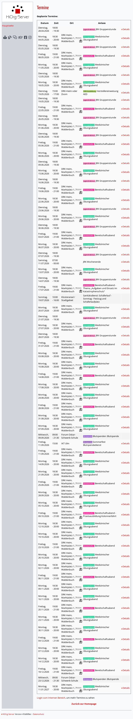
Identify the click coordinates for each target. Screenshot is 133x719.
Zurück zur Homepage (84, 703)
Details (126, 29)
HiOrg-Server (7, 714)
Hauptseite (8, 25)
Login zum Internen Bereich (51, 697)
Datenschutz (38, 714)
